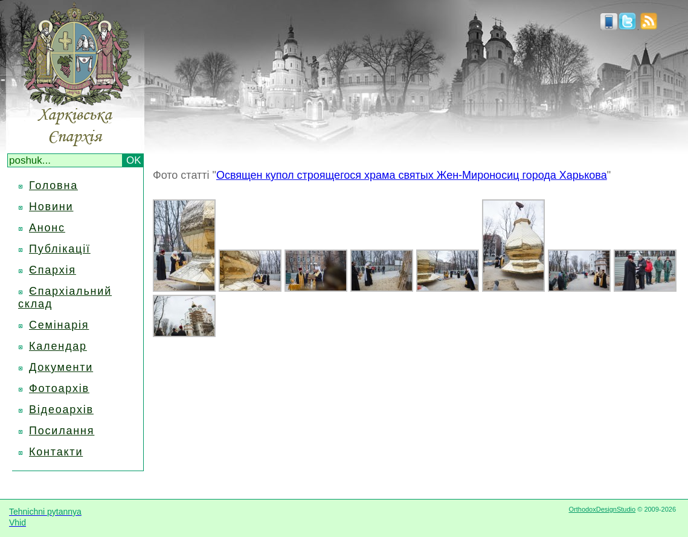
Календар (58, 346)
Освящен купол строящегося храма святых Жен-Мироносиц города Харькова (411, 175)
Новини (51, 207)
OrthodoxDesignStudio (601, 509)
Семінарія (59, 325)
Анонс (47, 228)
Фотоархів (59, 388)
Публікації (60, 249)
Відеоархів (61, 410)
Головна (53, 185)
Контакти (56, 452)
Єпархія (52, 270)
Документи (61, 367)
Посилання (61, 431)
